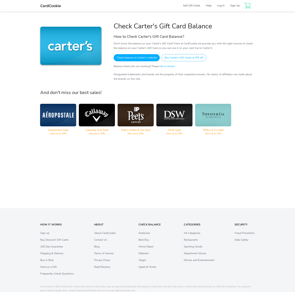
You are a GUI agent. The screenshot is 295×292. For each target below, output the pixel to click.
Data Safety (241, 243)
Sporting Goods (193, 250)
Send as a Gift (48, 270)
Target (142, 264)
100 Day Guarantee (51, 250)
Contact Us (100, 243)
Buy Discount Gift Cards (54, 243)
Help (208, 5)
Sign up (44, 237)
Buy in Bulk (47, 264)
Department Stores (195, 257)
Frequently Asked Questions (57, 277)
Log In (221, 5)
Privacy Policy (102, 264)
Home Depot (146, 250)
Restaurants (191, 243)
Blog (97, 250)
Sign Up (235, 5)
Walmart (143, 257)
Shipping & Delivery (51, 257)
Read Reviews (102, 270)
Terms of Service (103, 257)
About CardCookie (105, 237)
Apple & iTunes (147, 270)
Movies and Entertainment (199, 264)
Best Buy (143, 243)
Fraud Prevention (245, 237)
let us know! (167, 66)
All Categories (192, 237)
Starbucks (144, 237)
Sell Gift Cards (191, 5)
